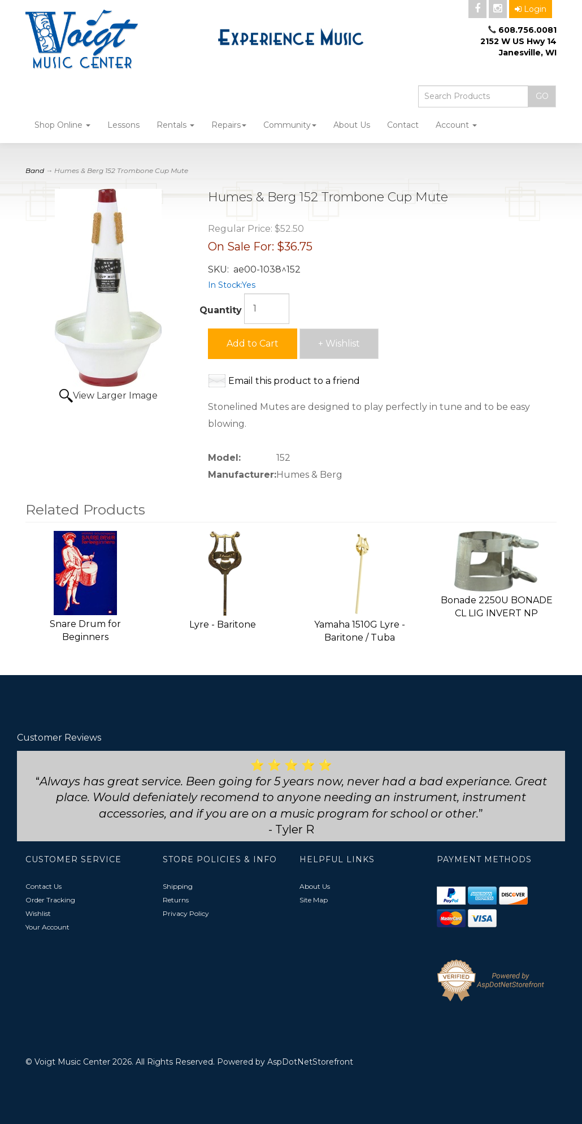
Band (34, 170)
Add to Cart (253, 343)
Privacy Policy (186, 913)
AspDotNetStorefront (310, 1062)
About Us (351, 125)
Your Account (47, 927)
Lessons (123, 125)
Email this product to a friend (294, 380)
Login (530, 9)
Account (456, 125)
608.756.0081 (527, 30)
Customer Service (73, 859)
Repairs (228, 125)
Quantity (220, 310)
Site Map (313, 900)
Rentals (175, 125)
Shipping (178, 886)
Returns (176, 900)
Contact (403, 125)
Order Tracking (50, 900)
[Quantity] (266, 308)
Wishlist (38, 913)
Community (289, 125)
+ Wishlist (339, 343)
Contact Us (43, 886)
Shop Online (62, 125)
